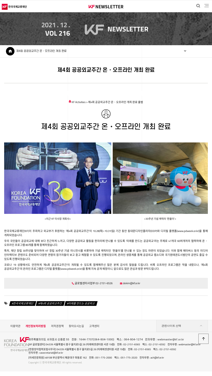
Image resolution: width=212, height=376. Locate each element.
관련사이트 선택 (182, 327)
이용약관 (15, 327)
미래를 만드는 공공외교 (81, 305)
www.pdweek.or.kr (187, 232)
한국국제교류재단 (23, 305)
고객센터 (94, 327)
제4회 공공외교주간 (51, 305)
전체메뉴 (206, 5)
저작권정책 (57, 327)
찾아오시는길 (76, 327)
